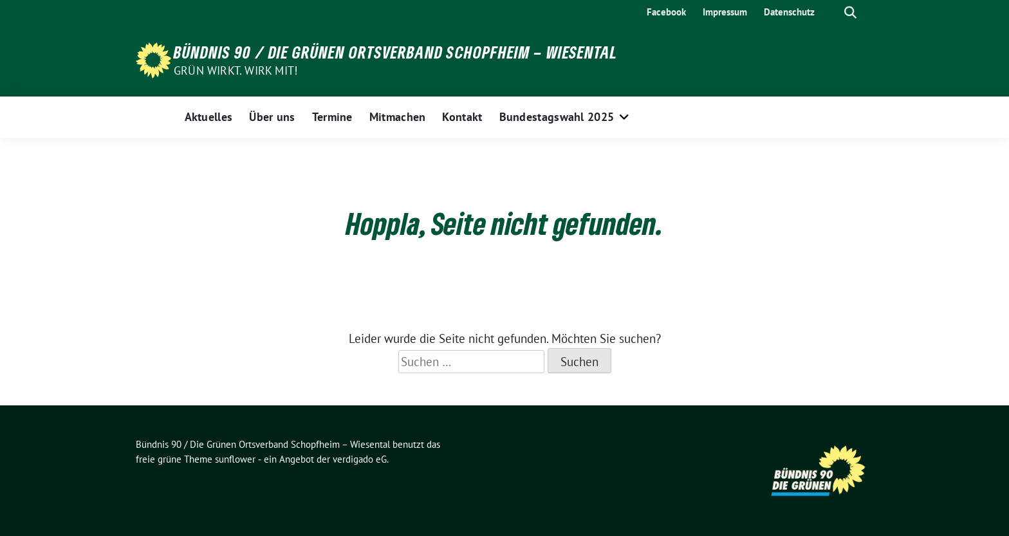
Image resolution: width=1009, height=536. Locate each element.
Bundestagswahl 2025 (557, 116)
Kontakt (462, 116)
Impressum (725, 12)
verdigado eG (360, 459)
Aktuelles (209, 116)
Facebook (666, 12)
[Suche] (832, 12)
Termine (332, 116)
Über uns (272, 116)
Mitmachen (397, 116)
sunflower (235, 459)
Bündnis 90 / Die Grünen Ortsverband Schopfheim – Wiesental (396, 52)
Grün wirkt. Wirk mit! (235, 70)
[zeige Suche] (850, 12)
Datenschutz (789, 12)
